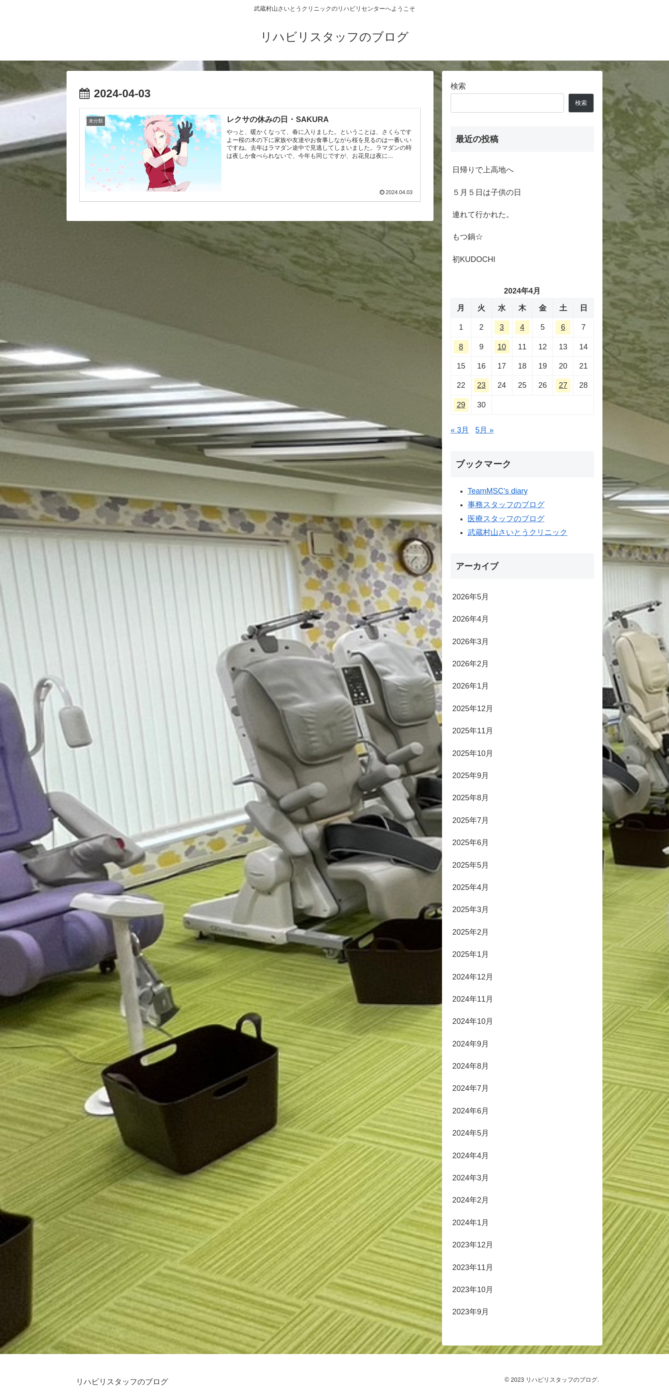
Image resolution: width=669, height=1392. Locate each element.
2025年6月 (470, 842)
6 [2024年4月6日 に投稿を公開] (563, 327)
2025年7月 (470, 820)
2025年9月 (470, 775)
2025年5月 (470, 865)
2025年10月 (472, 753)
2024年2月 (470, 1200)
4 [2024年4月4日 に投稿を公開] (522, 327)
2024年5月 (470, 1133)
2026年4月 (470, 619)
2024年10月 (472, 1021)
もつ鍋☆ (467, 236)
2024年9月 (470, 1044)
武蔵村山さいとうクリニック (517, 532)
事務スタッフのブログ (506, 504)
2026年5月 (470, 597)
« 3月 (460, 430)
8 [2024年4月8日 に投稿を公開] (461, 347)
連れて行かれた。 (483, 214)
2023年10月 (472, 1289)
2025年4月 (470, 887)
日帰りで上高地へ (483, 170)
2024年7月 (470, 1088)
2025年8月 (470, 797)
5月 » (484, 430)
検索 (458, 86)
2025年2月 (470, 932)
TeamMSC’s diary (498, 491)
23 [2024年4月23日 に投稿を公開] (481, 385)
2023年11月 (472, 1267)
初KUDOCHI (473, 259)
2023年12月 (472, 1245)
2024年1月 (470, 1222)
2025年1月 (470, 954)
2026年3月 (470, 641)
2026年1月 (470, 686)
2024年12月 (472, 977)
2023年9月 (470, 1312)
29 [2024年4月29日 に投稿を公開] (461, 405)
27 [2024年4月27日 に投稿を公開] (563, 385)
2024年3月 (470, 1178)
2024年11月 (472, 999)
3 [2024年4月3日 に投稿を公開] (502, 327)
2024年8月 (470, 1066)
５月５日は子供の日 (486, 192)
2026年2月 (470, 664)
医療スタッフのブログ (506, 518)
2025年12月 (472, 708)
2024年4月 (470, 1155)
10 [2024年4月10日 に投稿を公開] (501, 347)
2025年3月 (470, 909)
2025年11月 (472, 731)
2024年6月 (470, 1111)
